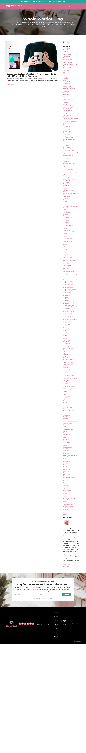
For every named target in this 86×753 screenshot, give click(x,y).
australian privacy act (69, 71)
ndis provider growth (69, 383)
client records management (71, 132)
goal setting (66, 252)
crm (64, 181)
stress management (68, 537)
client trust (66, 138)
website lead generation (70, 603)
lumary (65, 307)
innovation (66, 288)
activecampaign (67, 58)
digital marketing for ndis (70, 193)
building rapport (67, 83)
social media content (69, 508)
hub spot (65, 278)
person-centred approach (70, 440)
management (66, 309)
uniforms (65, 586)
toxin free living (67, 575)
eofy (64, 231)
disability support (68, 212)
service (65, 495)
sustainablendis (67, 550)
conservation (66, 164)
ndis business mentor (69, 351)
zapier (65, 622)
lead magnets (67, 303)
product (65, 457)
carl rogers (66, 109)
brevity (65, 81)
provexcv (65, 466)
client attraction (67, 124)
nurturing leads (67, 413)
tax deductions (67, 560)
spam (64, 518)
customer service (68, 185)
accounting (66, 52)
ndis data (66, 362)
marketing (66, 314)
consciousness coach (69, 159)
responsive (66, 478)
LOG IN (73, 6)
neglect (65, 408)
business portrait (68, 102)
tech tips (65, 565)
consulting (66, 166)
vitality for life (67, 596)
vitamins (65, 598)
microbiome (66, 328)
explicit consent (67, 238)
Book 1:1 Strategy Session (56, 729)
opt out (65, 427)
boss (64, 77)
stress (65, 535)
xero (64, 618)
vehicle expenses (68, 594)
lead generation (67, 301)
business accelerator (69, 88)
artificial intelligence (69, 62)
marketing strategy (68, 322)
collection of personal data (70, 147)
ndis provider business (69, 381)
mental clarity (67, 324)
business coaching (68, 94)
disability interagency (69, 200)
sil (64, 501)
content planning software (70, 176)
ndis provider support (69, 385)
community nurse (68, 151)
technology (66, 567)
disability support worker (70, 214)
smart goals (66, 504)
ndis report (66, 396)
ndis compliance (67, 356)
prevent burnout (67, 446)
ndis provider (67, 377)
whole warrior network (69, 611)
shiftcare (65, 499)
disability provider (68, 202)
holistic (65, 265)
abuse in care (67, 50)
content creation (68, 170)
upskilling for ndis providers (71, 590)
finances (65, 244)
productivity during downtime (71, 459)
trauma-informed (68, 580)
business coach (67, 92)
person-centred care (69, 442)
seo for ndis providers (69, 493)
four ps (65, 248)
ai (63, 60)
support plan (66, 544)
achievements (67, 54)
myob (64, 332)
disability (65, 197)
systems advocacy (68, 554)
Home (65, 6)
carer (64, 107)
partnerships (66, 430)
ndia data (66, 339)
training (65, 577)
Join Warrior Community (56, 726)
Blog (69, 6)
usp (64, 592)
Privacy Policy (63, 730)
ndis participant (67, 375)
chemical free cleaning (69, 117)
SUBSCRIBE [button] (66, 703)
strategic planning (68, 533)
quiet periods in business (70, 470)
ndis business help (68, 349)
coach (65, 142)
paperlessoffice (67, 428)
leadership (66, 305)
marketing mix (67, 318)
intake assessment (68, 290)
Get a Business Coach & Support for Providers (56, 744)
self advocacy (67, 487)
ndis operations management (71, 373)
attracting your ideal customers (72, 67)
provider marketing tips (69, 468)
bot (64, 79)
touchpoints (66, 571)
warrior (65, 601)
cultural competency (69, 183)
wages (65, 599)
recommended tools (68, 472)
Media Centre (63, 729)
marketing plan (67, 320)
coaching (65, 143)
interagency (66, 292)
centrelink (66, 113)
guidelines (66, 259)
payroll (65, 432)
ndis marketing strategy (69, 368)
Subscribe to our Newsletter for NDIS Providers (56, 721)
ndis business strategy (69, 354)
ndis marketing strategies (70, 366)
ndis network (67, 370)
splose (65, 520)
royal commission (68, 480)
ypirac (65, 620)
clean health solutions (69, 123)
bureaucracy (66, 85)
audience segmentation (69, 69)
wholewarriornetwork (69, 615)
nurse (64, 409)
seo (64, 491)
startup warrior (67, 527)
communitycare (67, 155)
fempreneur (66, 240)
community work (68, 153)
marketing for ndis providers (71, 316)
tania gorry (66, 556)
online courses (67, 419)
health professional (68, 263)
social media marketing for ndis (70, 511)
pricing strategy (67, 447)
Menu (78, 6)
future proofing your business (71, 250)
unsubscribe (66, 588)
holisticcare (66, 267)
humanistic (66, 284)
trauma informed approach (70, 579)
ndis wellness (67, 402)
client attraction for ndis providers (70, 127)
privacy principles (68, 453)
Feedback (64, 733)
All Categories (67, 48)
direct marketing (68, 195)
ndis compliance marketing (70, 358)
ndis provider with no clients (71, 389)
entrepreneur (66, 227)
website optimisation (69, 605)
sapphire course (67, 482)
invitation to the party (69, 295)
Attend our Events (56, 739)
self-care (65, 489)
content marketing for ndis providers (70, 173)
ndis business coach (68, 343)
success (65, 539)
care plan (65, 105)
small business (67, 503)
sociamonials (66, 516)
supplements (66, 541)
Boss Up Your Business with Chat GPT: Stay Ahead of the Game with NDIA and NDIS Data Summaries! (32, 77)
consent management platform (71, 161)
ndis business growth (69, 347)
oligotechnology (67, 417)
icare (64, 286)
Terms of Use (63, 731)
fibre (64, 242)
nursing (65, 411)
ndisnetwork (66, 404)
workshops (66, 617)
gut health (66, 261)
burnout (65, 86)
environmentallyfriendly (69, 229)
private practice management (71, 455)
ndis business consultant (70, 345)
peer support (66, 438)
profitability (66, 463)
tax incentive (66, 561)
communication (67, 149)
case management (68, 111)
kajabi (65, 299)
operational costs (68, 421)
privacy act (66, 451)
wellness (65, 609)
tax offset (66, 563)
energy (65, 225)
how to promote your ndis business (70, 275)
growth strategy (67, 257)
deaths (65, 189)
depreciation (66, 191)
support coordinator (68, 542)
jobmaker (65, 297)
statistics (65, 531)
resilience (66, 476)
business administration (69, 90)
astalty (65, 64)
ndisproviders (67, 406)
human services (67, 280)
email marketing (67, 223)
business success (67, 104)
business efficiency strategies (71, 96)
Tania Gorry (48, 26)
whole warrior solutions (70, 613)
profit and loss (67, 461)
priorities (65, 449)
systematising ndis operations (71, 552)
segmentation (67, 485)
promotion (66, 465)
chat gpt (65, 115)
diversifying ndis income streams (70, 217)
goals (64, 254)
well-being (66, 607)
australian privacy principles (71, 73)
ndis (64, 341)
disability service (68, 208)
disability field (67, 199)
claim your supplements (69, 121)
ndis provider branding (69, 379)
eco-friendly (66, 219)
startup (65, 523)
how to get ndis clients (70, 273)
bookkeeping (66, 75)
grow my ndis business (69, 256)
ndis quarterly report (69, 392)
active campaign (67, 56)
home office (66, 269)
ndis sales (66, 398)
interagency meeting (68, 294)
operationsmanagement (69, 425)
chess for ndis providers (70, 119)
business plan (67, 100)
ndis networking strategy (70, 371)
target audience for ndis (70, 558)
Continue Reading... (10, 88)
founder (65, 246)
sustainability (67, 546)
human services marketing (70, 282)
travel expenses (67, 582)
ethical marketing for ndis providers (70, 234)
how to (65, 271)
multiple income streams (70, 330)
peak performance (68, 434)
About (54, 6)
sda (64, 484)
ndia (64, 337)
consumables (66, 168)
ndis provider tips (68, 387)
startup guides (67, 525)
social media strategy (69, 514)
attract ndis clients (68, 66)
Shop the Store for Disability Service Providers (56, 734)
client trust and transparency (71, 140)
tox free (65, 573)
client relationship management (68, 135)
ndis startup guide (68, 400)
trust (64, 584)
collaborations (67, 145)
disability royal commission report (71, 205)
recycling (65, 474)
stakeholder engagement (70, 522)
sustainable (66, 548)
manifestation (67, 311)
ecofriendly (66, 221)
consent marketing (68, 162)
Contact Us (59, 6)
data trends (66, 187)
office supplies (67, 415)
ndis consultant (67, 360)
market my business (68, 313)
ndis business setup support (71, 352)
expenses (65, 237)
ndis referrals (67, 394)
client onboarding (68, 130)
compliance (66, 157)
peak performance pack (69, 436)
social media (66, 506)
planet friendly (67, 444)
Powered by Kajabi (77, 749)
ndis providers (67, 390)
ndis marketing (67, 364)
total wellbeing (67, 569)
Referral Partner (64, 735)
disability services (68, 210)
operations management (70, 423)
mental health (67, 326)
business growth (67, 98)
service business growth (70, 497)
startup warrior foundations (71, 529)
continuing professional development (69, 179)
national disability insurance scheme (71, 334)
